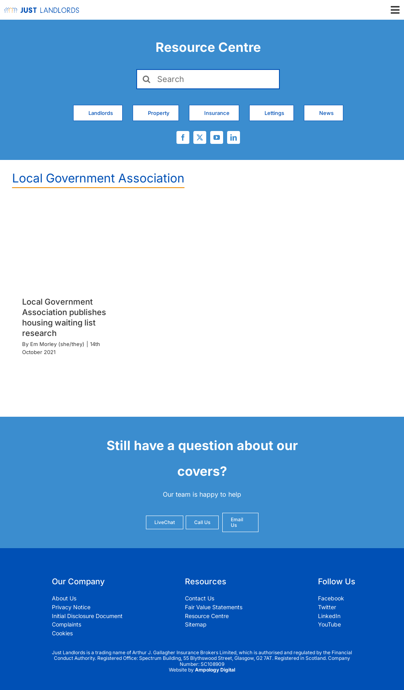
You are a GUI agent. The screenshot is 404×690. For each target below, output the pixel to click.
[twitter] (199, 137)
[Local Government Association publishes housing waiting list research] (71, 245)
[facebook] (182, 137)
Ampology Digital (215, 670)
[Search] (208, 79)
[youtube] (216, 137)
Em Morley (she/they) (57, 344)
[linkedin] (233, 137)
